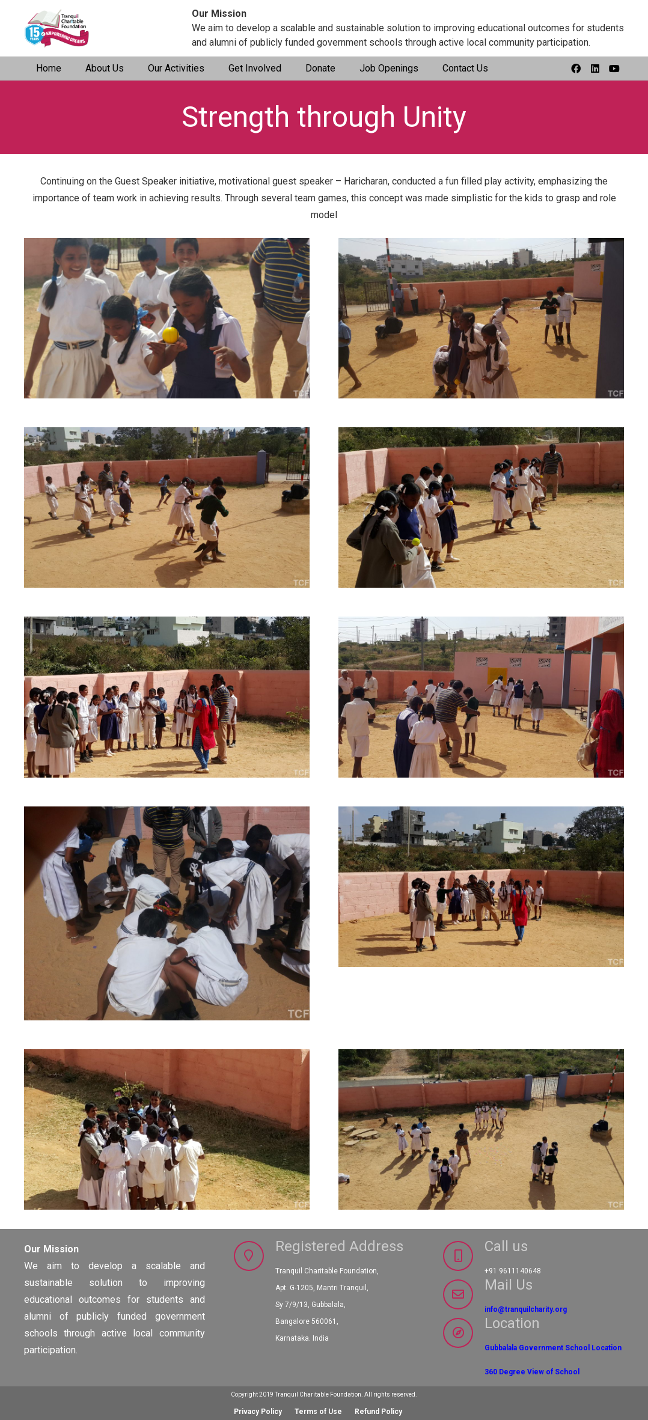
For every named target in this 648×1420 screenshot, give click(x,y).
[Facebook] (575, 68)
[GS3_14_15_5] (481, 913)
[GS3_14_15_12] (167, 318)
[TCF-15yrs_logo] (57, 28)
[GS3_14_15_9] (481, 507)
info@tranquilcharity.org (525, 1309)
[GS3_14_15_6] (167, 913)
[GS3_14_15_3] (481, 1129)
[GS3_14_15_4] (167, 1129)
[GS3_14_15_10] (167, 507)
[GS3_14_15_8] (167, 697)
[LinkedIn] (595, 68)
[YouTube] (614, 68)
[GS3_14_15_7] (481, 697)
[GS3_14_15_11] (481, 318)
